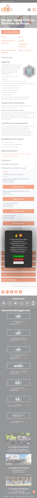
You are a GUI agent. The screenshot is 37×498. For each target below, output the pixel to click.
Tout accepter (18, 256)
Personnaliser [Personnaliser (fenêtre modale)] (18, 262)
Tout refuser (18, 259)
